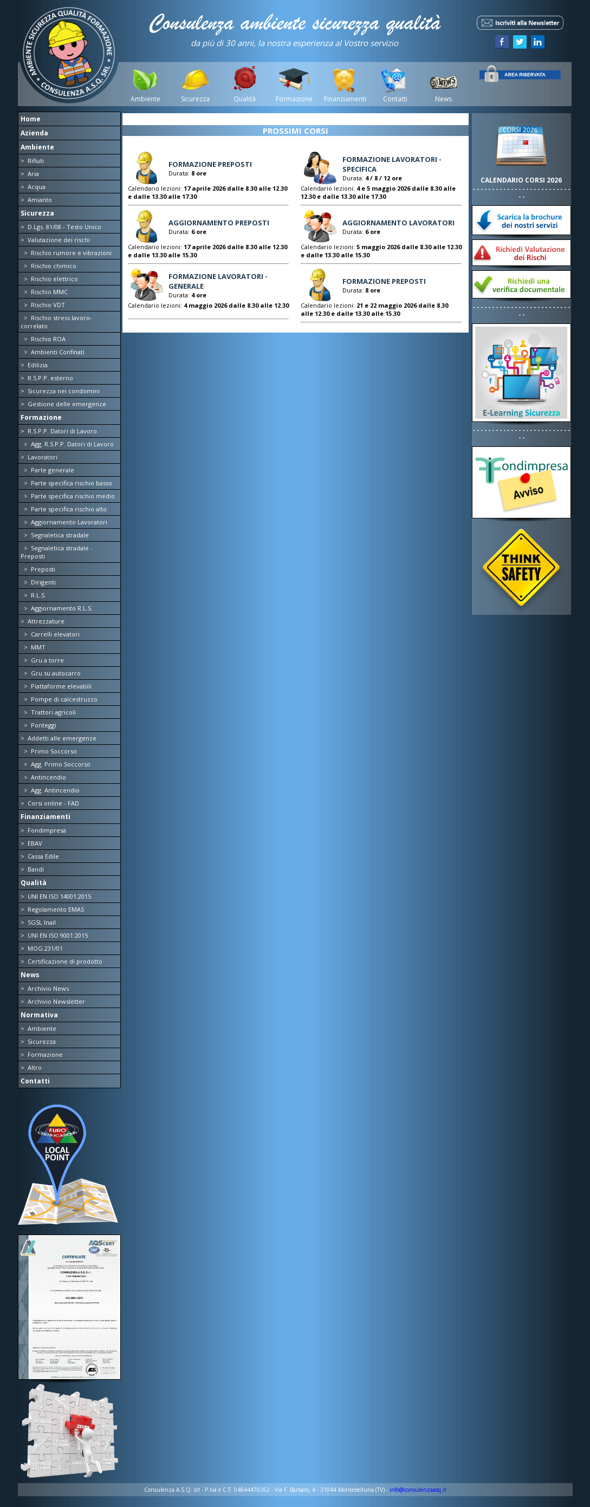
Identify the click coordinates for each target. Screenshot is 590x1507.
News (443, 98)
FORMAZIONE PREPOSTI (210, 164)
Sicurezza (195, 98)
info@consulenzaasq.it (418, 1489)
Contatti (393, 98)
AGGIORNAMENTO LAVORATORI (398, 223)
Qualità (245, 98)
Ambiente (145, 98)
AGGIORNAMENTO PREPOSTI (218, 223)
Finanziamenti (344, 98)
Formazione (294, 98)
